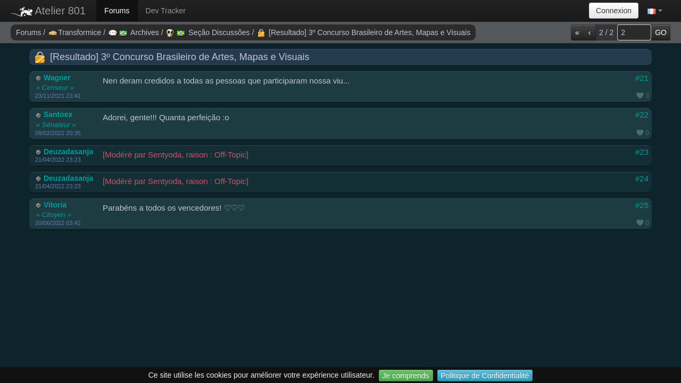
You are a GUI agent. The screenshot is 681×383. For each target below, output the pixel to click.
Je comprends (406, 375)
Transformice (75, 32)
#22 (642, 114)
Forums (116, 10)
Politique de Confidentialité (485, 375)
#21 (642, 77)
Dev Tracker (166, 10)
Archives (135, 32)
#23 (642, 151)
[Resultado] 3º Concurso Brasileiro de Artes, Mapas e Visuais (363, 32)
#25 (642, 205)
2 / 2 (606, 32)
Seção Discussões (209, 32)
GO (661, 32)
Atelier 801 (48, 10)
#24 (642, 178)
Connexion (614, 10)
